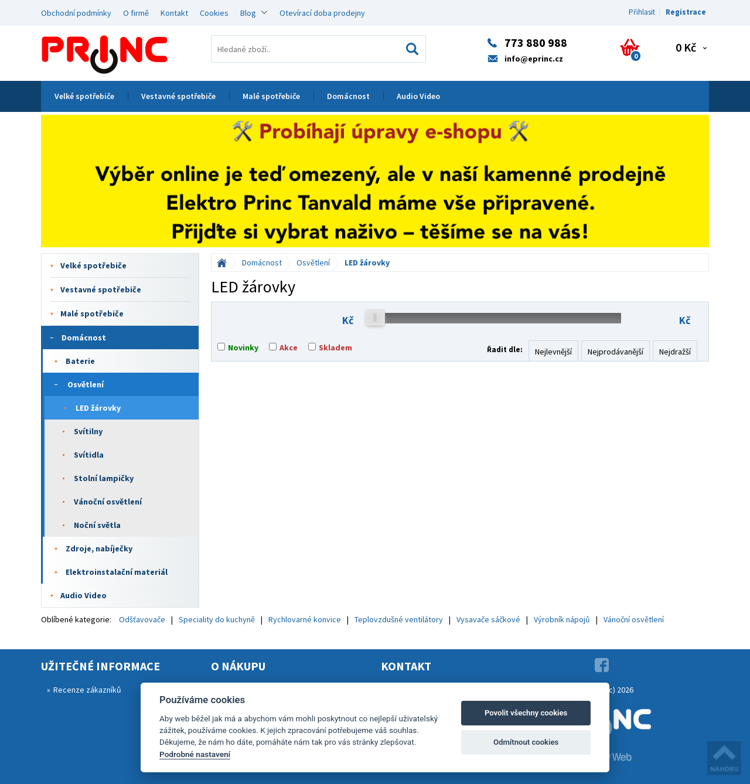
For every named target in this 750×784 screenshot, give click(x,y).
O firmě (136, 13)
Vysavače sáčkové (488, 619)
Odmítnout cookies (525, 742)
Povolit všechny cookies (526, 712)
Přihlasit (642, 12)
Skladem (335, 347)
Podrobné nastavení (194, 754)
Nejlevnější (553, 351)
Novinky (243, 347)
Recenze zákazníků (87, 689)
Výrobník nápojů (562, 619)
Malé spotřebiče (271, 96)
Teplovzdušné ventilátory (398, 619)
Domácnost (348, 96)
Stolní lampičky (104, 478)
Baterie (80, 361)
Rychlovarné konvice (304, 619)
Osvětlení (85, 384)
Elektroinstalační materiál (117, 572)
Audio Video (418, 96)
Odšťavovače (142, 619)
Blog (248, 13)
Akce (288, 347)
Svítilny (88, 431)
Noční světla (97, 525)
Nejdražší (675, 351)
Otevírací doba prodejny (322, 13)
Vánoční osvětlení (108, 501)
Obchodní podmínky (76, 13)
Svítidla (89, 454)
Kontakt (174, 13)
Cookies (214, 13)
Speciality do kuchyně (217, 619)
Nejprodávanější (615, 351)
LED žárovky (98, 408)
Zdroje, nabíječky (99, 548)
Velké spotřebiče (84, 96)
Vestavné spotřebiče (178, 96)
